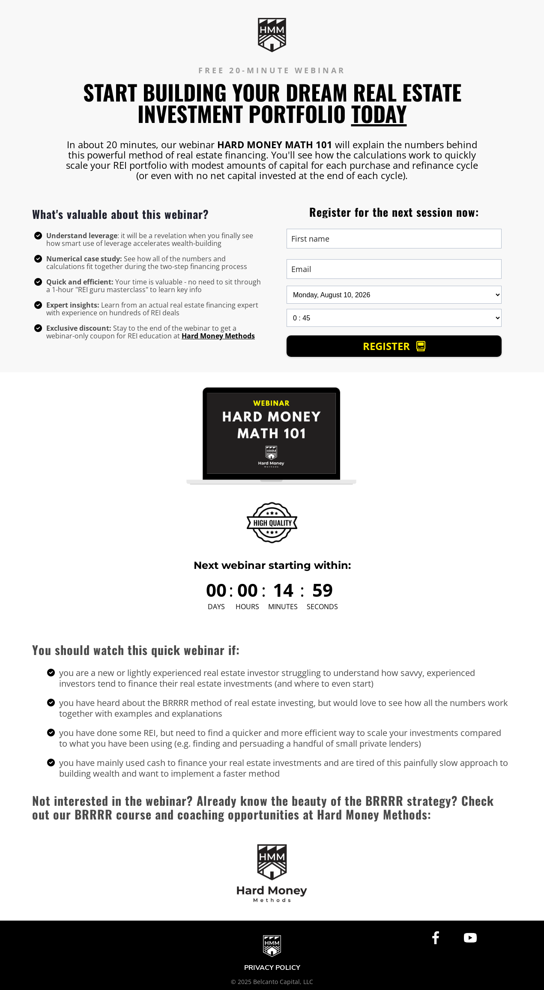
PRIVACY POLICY (272, 968)
